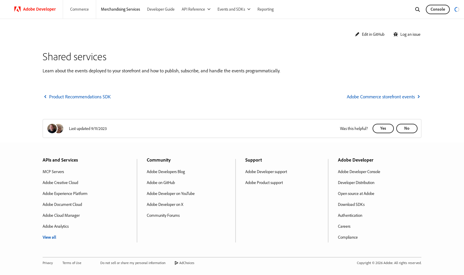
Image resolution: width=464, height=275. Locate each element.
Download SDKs (351, 204)
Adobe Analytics (56, 226)
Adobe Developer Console (359, 171)
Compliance (348, 237)
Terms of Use (71, 263)
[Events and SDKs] (234, 9)
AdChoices (186, 263)
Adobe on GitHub (161, 182)
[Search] (417, 9)
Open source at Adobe (356, 193)
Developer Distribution (356, 182)
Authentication (350, 215)
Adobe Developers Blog (166, 171)
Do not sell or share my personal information (132, 263)
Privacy (48, 263)
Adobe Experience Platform (65, 193)
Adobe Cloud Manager (61, 215)
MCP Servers (53, 171)
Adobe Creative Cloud (60, 182)
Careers (344, 226)
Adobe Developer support (266, 171)
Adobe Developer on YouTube (171, 193)
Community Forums (163, 215)
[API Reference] (196, 9)
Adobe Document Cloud (62, 204)
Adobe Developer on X (165, 204)
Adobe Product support (264, 182)
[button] (369, 34)
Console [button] (438, 9)
